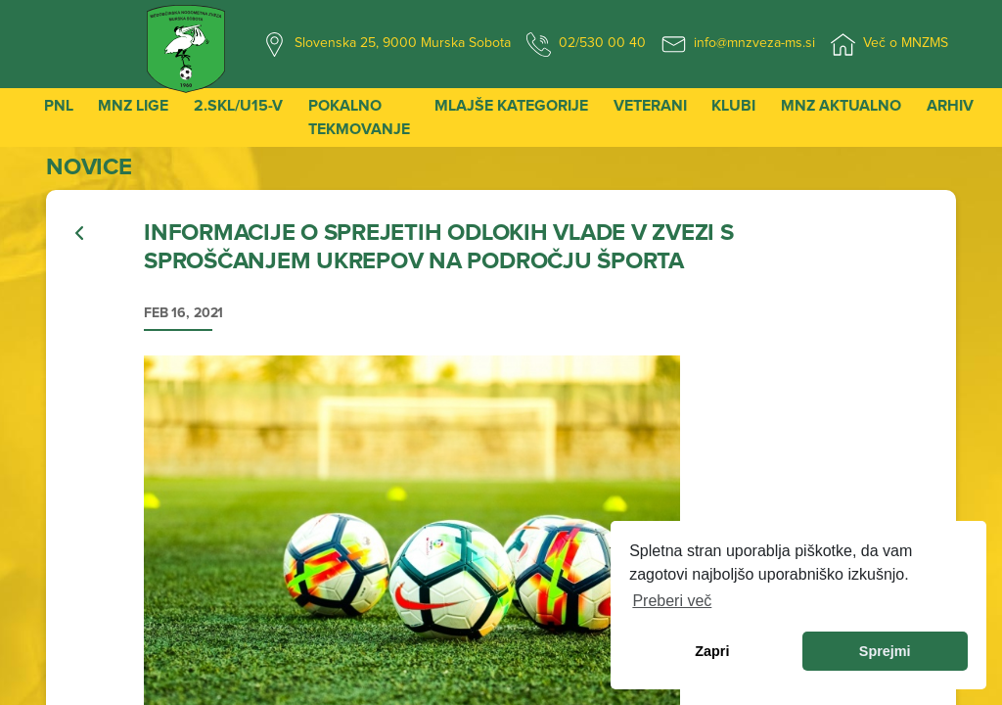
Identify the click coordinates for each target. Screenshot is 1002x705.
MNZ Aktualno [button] (841, 106)
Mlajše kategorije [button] (511, 106)
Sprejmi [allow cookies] (885, 651)
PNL (58, 106)
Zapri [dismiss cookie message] (712, 651)
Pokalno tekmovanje (359, 117)
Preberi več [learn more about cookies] (671, 600)
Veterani (650, 106)
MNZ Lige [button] (133, 106)
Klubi (733, 106)
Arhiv (950, 106)
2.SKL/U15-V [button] (238, 106)
